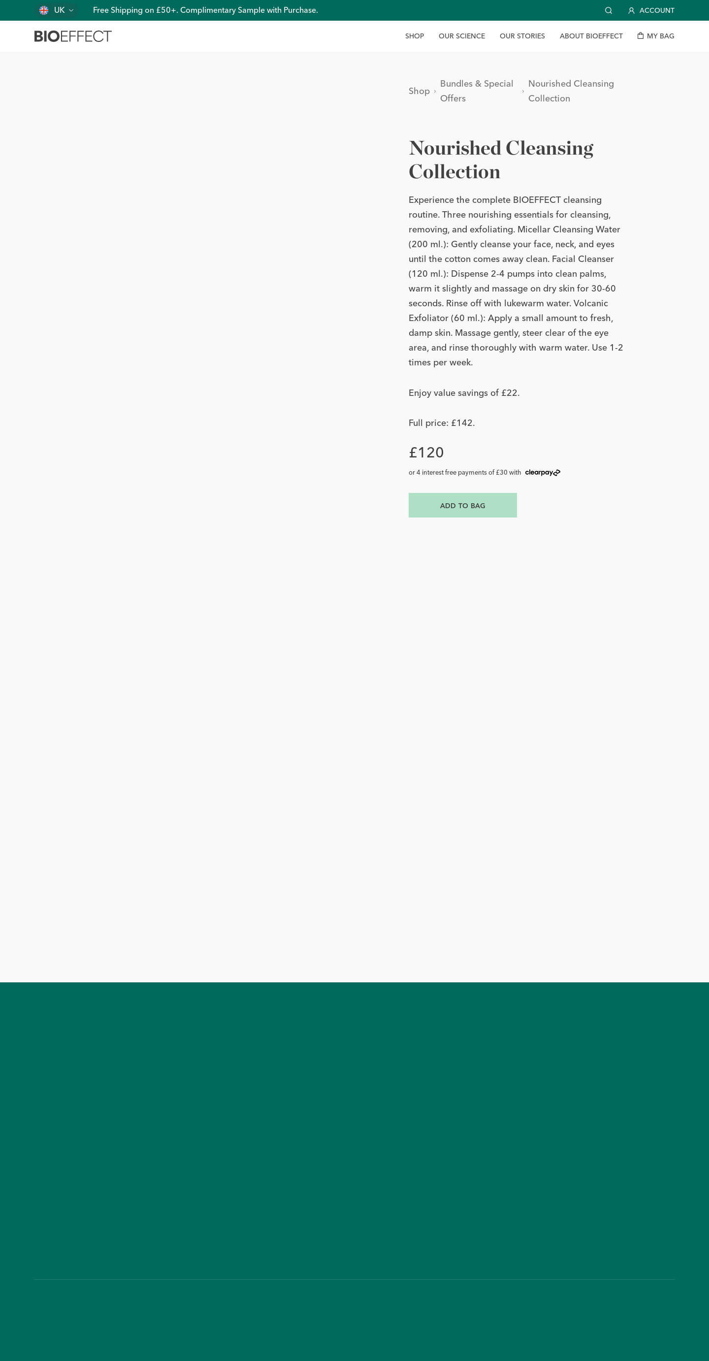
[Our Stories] (522, 36)
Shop (419, 91)
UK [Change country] (59, 10)
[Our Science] (461, 36)
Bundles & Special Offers (477, 91)
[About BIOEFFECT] (591, 36)
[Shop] (414, 36)
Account (651, 10)
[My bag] (656, 36)
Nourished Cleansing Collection (571, 91)
